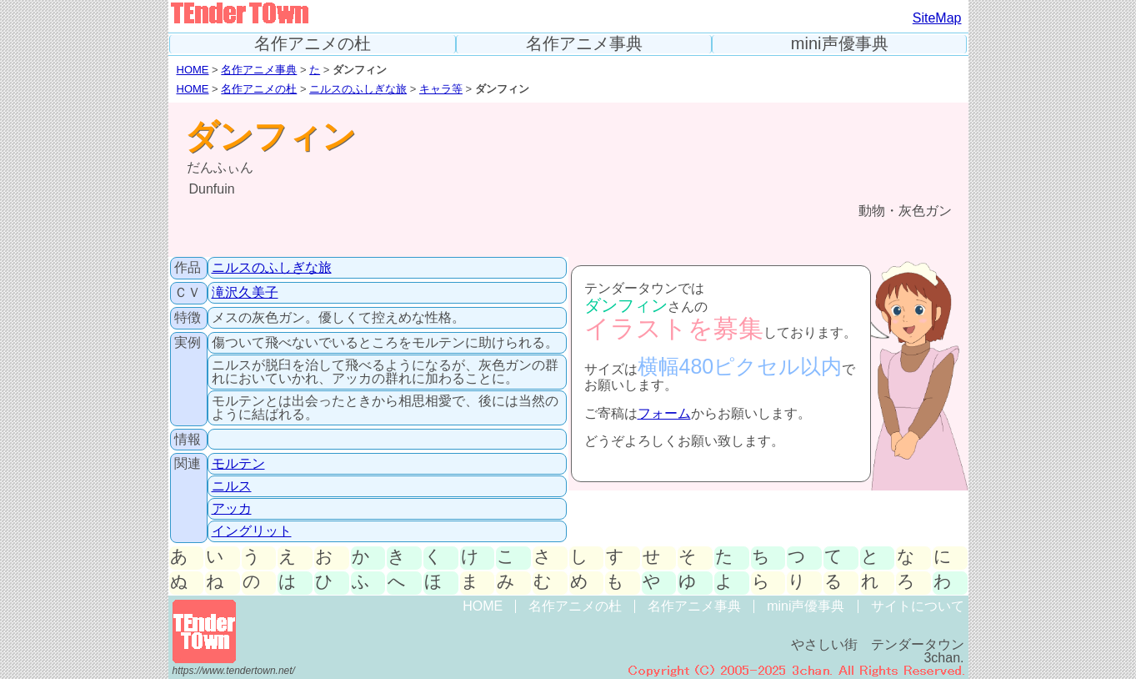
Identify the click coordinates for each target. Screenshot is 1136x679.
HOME (193, 69)
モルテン (238, 463)
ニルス (232, 486)
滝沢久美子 (245, 292)
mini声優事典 (839, 44)
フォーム (664, 413)
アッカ (232, 508)
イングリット (252, 531)
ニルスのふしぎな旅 (358, 89)
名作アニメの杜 (312, 44)
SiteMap (937, 18)
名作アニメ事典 (584, 44)
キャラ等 (441, 89)
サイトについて (917, 606)
